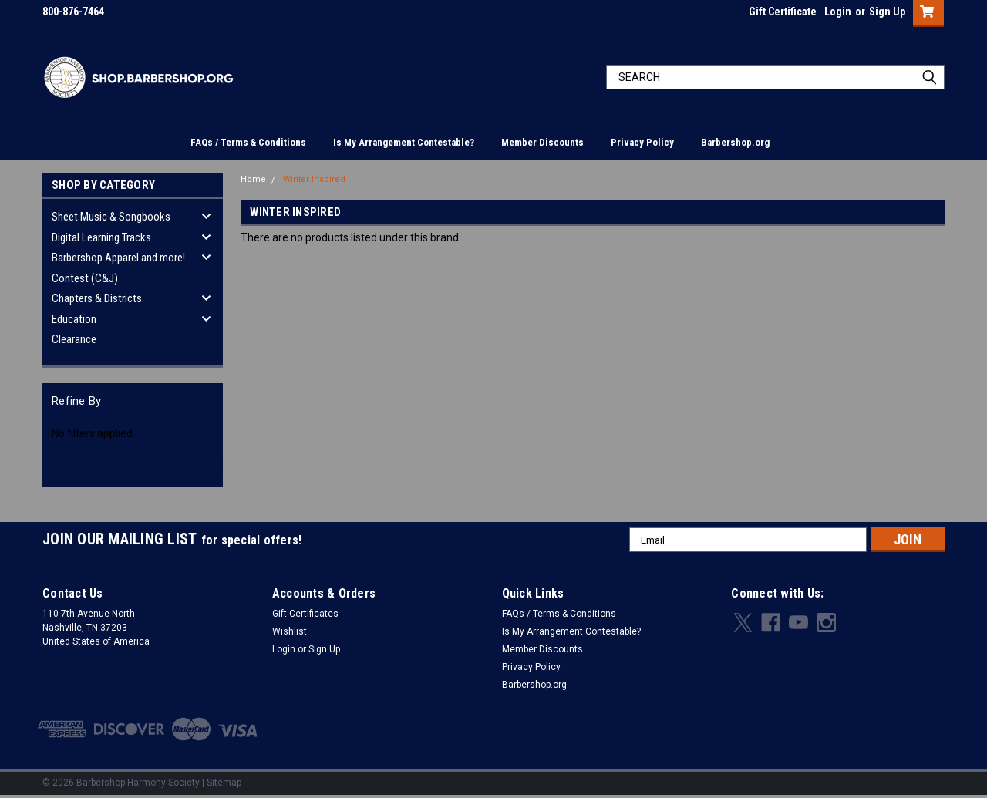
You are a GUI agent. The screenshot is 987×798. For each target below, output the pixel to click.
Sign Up (887, 11)
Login (837, 11)
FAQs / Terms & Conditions (248, 142)
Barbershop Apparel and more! (118, 257)
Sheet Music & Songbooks (111, 217)
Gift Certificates (305, 613)
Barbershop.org (735, 142)
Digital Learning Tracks (101, 237)
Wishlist (289, 631)
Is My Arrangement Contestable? (403, 142)
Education (74, 319)
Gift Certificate (783, 11)
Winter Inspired (314, 179)
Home (253, 179)
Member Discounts (542, 142)
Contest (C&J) (85, 278)
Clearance (74, 339)
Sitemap (224, 782)
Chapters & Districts (97, 298)
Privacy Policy (642, 142)
